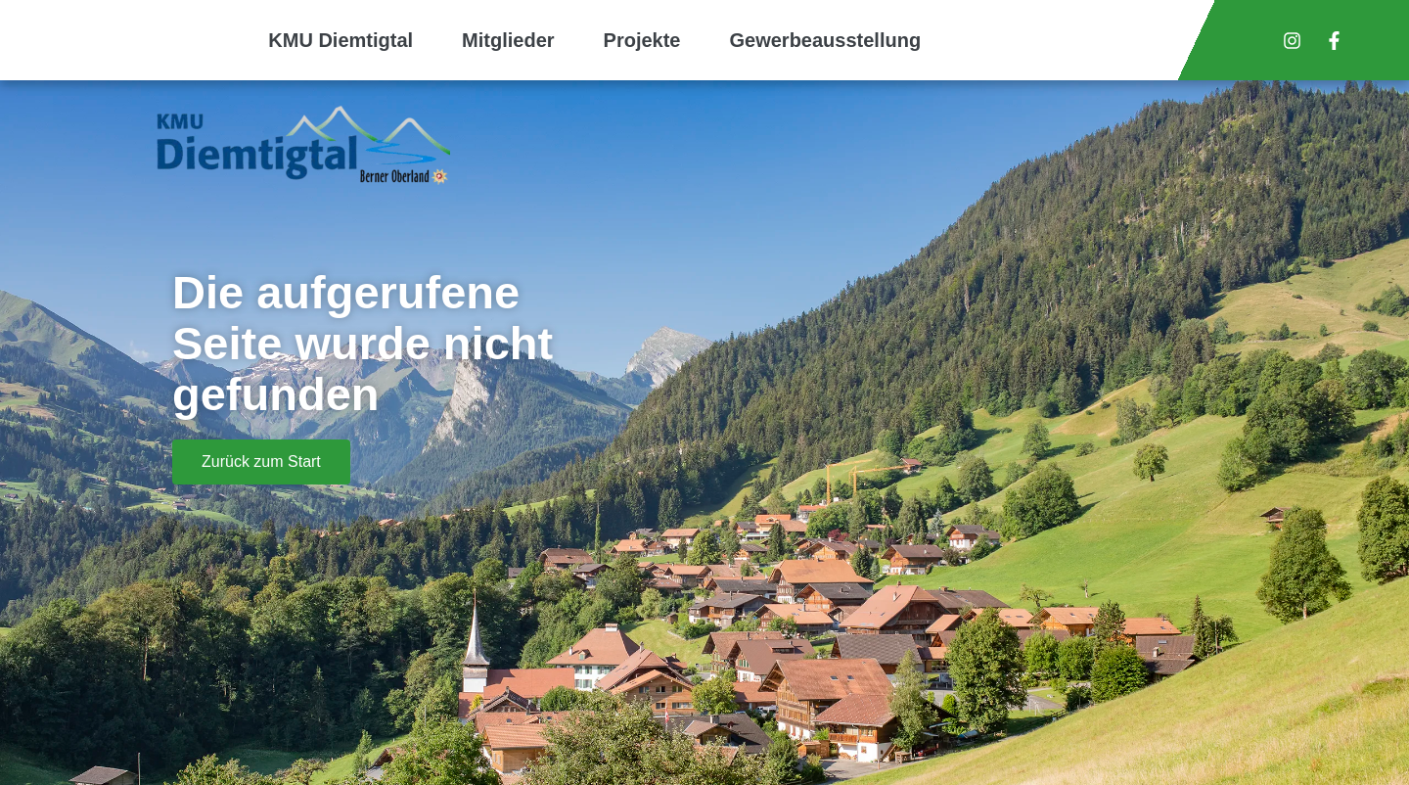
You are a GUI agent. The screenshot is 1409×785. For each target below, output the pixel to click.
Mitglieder (508, 40)
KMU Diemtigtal (340, 40)
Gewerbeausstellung (826, 40)
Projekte (642, 40)
